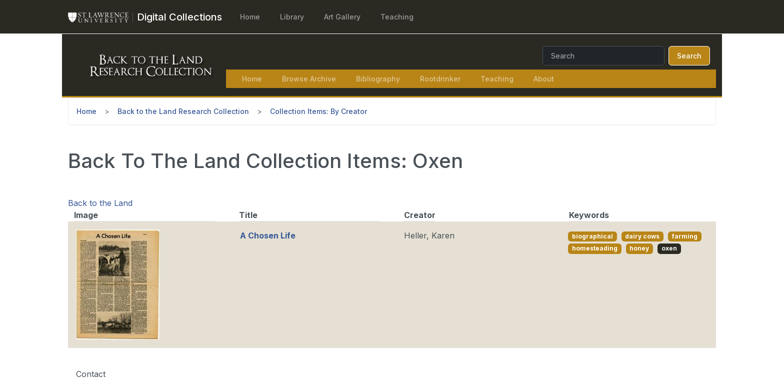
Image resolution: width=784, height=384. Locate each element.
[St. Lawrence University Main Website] (102, 17)
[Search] (603, 56)
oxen (669, 248)
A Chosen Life (268, 235)
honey (639, 248)
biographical (592, 236)
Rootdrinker (440, 78)
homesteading (595, 248)
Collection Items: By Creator (318, 111)
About (544, 78)
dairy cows (642, 236)
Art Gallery (342, 16)
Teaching (397, 16)
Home (250, 16)
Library (292, 16)
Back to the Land (100, 203)
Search (689, 56)
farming (685, 236)
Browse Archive (309, 78)
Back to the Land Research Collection (183, 111)
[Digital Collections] (179, 17)
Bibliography (378, 78)
